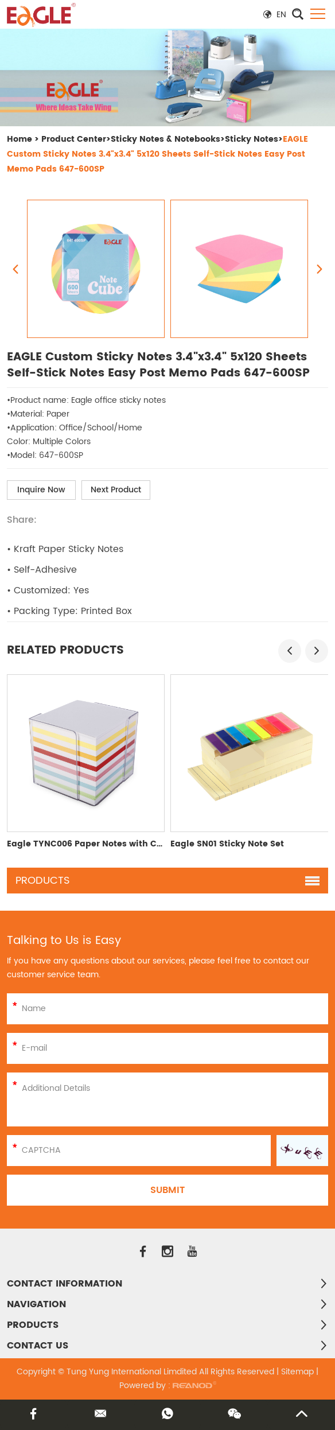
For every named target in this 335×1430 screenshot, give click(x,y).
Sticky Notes (251, 139)
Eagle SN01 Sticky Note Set (227, 843)
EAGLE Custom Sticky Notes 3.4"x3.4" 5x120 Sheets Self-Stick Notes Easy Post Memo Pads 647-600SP (157, 154)
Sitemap (297, 1371)
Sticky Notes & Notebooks (165, 139)
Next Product (116, 489)
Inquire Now (41, 489)
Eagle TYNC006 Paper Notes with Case (89, 843)
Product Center (73, 139)
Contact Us (37, 1345)
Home (19, 139)
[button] (289, 651)
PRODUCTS (33, 1325)
